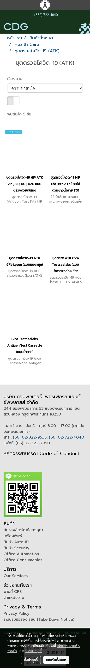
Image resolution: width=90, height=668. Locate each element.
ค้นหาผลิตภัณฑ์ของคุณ (23, 530)
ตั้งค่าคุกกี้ (31, 660)
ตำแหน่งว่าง (14, 598)
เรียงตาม (17, 79)
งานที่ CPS (13, 592)
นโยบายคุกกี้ (33, 651)
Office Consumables (23, 560)
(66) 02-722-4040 (66, 437)
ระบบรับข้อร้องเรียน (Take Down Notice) (39, 619)
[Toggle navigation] (83, 26)
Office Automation (21, 554)
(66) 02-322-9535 (30, 437)
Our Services (16, 576)
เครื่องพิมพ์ (13, 536)
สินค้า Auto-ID (16, 542)
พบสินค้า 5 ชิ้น (19, 114)
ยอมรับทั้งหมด (56, 660)
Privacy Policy (16, 613)
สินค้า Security (16, 548)
